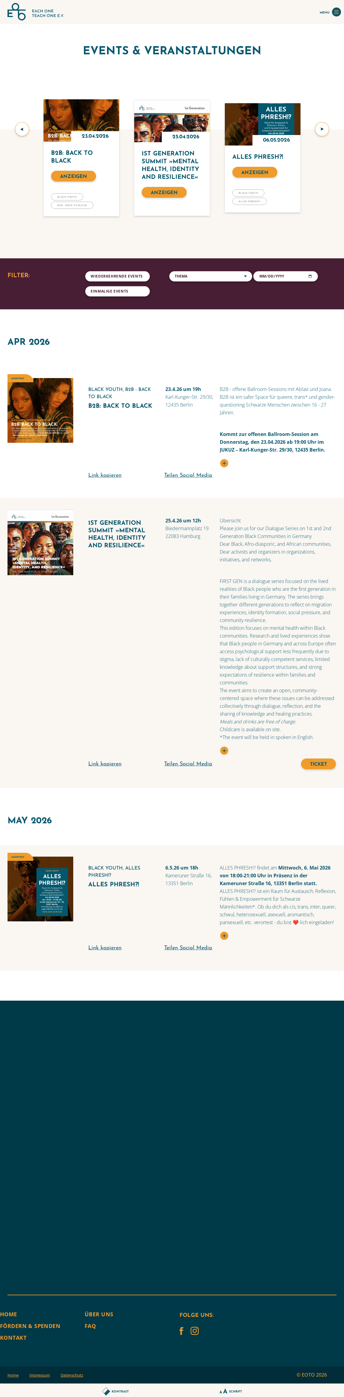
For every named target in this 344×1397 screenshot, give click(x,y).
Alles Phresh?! (257, 157)
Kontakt (13, 1337)
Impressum (39, 1375)
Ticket (318, 764)
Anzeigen (73, 176)
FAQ (90, 1325)
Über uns (99, 1314)
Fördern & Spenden (30, 1325)
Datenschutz (72, 1375)
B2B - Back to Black (72, 205)
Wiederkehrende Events (117, 276)
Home (8, 1314)
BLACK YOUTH (67, 196)
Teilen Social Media (188, 475)
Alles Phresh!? (250, 201)
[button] (22, 129)
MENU (330, 12)
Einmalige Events (109, 291)
